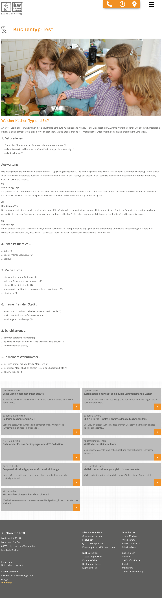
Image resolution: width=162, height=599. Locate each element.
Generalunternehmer (92, 536)
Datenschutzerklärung (12, 565)
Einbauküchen (129, 532)
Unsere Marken (129, 536)
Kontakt (125, 564)
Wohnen (126, 556)
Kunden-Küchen (90, 560)
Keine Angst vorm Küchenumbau (98, 547)
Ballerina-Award (129, 547)
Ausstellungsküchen (92, 556)
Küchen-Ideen (128, 552)
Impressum (6, 562)
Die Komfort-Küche (91, 564)
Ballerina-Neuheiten (131, 543)
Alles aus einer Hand (92, 532)
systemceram (128, 539)
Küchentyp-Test (89, 567)
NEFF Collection (90, 552)
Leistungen (87, 539)
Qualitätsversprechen (92, 543)
